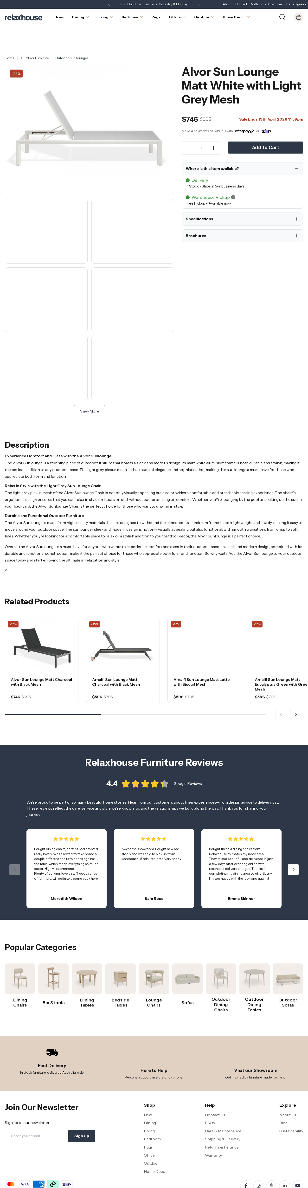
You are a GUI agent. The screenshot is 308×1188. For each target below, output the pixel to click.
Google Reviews (187, 765)
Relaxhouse (265, 1184)
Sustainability (291, 1111)
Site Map (94, 1185)
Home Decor (155, 1151)
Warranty (213, 1135)
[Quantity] (200, 128)
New (148, 1095)
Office (149, 1135)
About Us (287, 1095)
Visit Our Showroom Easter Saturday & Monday (154, 4)
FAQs (210, 1103)
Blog (283, 1103)
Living (149, 1111)
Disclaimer (76, 1185)
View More (89, 391)
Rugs (148, 1127)
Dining (150, 1103)
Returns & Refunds (221, 1127)
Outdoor (151, 1143)
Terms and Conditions (22, 1185)
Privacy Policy (53, 1185)
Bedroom (152, 1119)
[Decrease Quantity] (188, 128)
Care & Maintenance (223, 1111)
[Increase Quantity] (213, 128)
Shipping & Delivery (222, 1119)
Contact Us (215, 1095)
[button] (199, 4)
